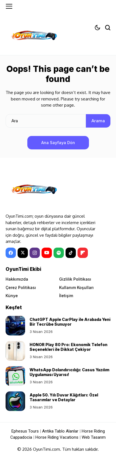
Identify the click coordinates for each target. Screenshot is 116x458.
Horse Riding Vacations (56, 437)
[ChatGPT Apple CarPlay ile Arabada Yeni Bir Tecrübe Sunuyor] (15, 325)
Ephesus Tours (25, 431)
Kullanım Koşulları (76, 287)
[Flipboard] (83, 253)
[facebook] (11, 253)
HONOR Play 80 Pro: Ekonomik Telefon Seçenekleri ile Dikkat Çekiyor (68, 347)
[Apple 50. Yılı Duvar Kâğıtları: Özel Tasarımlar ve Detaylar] (15, 401)
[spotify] (59, 253)
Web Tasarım (94, 437)
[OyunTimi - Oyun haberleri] (33, 36)
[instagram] (35, 253)
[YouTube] (47, 253)
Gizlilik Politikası (75, 279)
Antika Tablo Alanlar (60, 431)
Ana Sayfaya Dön (58, 142)
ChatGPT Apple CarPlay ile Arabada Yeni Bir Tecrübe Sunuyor (70, 322)
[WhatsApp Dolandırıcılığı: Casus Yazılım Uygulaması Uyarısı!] (15, 376)
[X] (23, 253)
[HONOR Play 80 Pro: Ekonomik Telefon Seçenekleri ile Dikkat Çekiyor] (15, 351)
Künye (12, 295)
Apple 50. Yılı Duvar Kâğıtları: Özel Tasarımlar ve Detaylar (64, 397)
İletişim (66, 295)
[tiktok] (71, 253)
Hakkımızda (17, 279)
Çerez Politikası (21, 287)
